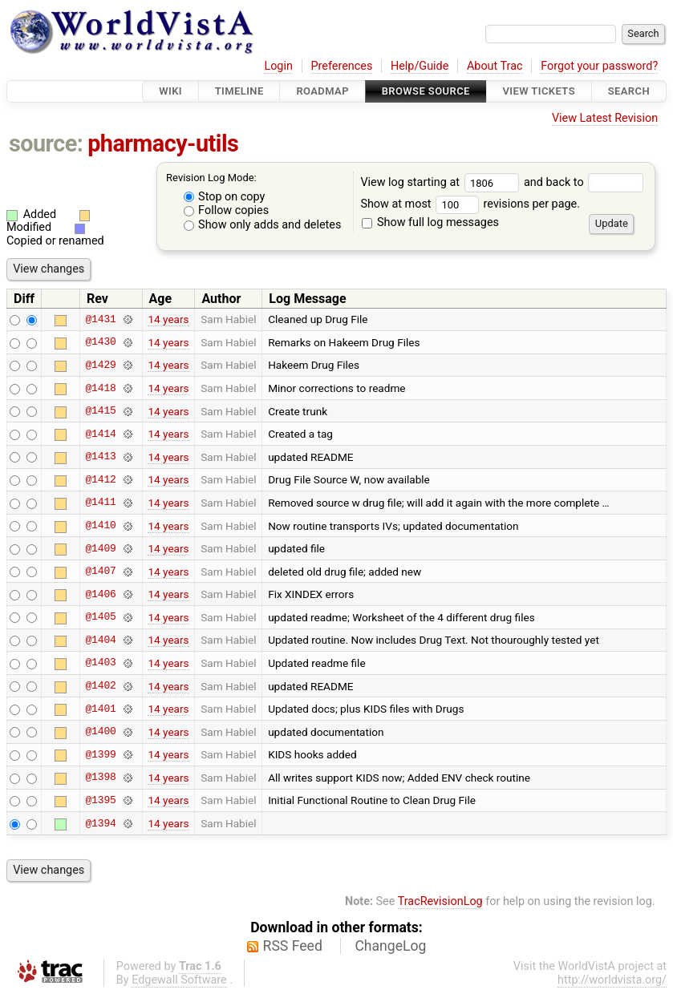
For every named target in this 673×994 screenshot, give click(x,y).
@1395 (100, 800)
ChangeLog (390, 946)
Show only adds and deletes (263, 225)
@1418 (100, 388)
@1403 (100, 663)
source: (46, 143)
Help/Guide (419, 66)
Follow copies (227, 210)
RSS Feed (292, 946)
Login (278, 66)
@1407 (100, 571)
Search (629, 91)
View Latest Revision (605, 118)
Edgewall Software (179, 980)
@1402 (100, 686)
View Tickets (539, 91)
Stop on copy (225, 197)
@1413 (100, 457)
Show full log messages (430, 222)
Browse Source (426, 91)
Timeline (239, 91)
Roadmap (322, 91)
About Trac (495, 66)
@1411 (100, 502)
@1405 (100, 617)
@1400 (100, 732)
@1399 (100, 754)
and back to (583, 182)
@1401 (100, 708)
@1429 (100, 365)
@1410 (100, 526)
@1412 (100, 479)
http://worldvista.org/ (612, 980)
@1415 (100, 411)
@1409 (100, 548)
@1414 (100, 433)
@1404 (100, 639)
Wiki (170, 91)
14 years (168, 319)
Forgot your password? (599, 66)
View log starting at (442, 182)
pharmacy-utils (162, 143)
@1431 (100, 319)
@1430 (100, 342)
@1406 (100, 594)
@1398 (100, 777)
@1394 (100, 823)
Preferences (341, 66)
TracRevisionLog (440, 901)
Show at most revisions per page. (470, 204)
